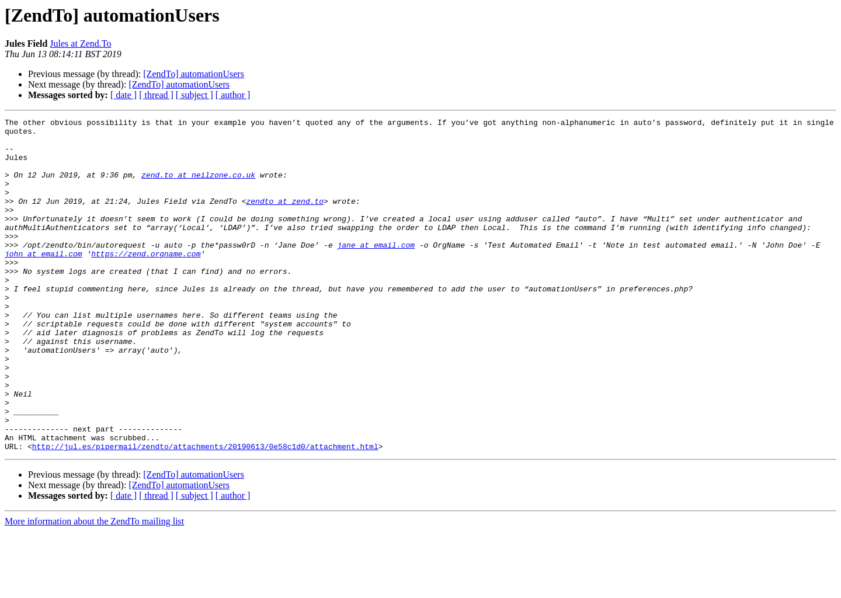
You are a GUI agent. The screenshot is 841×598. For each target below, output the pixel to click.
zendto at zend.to (285, 218)
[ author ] (233, 95)
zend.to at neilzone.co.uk (198, 187)
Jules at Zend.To (80, 43)
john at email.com (43, 281)
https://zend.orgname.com (145, 281)
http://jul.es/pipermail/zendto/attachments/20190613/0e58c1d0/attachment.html (205, 512)
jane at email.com (376, 271)
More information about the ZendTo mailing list (94, 588)
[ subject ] (194, 95)
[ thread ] (156, 95)
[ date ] (123, 95)
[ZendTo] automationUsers (193, 74)
